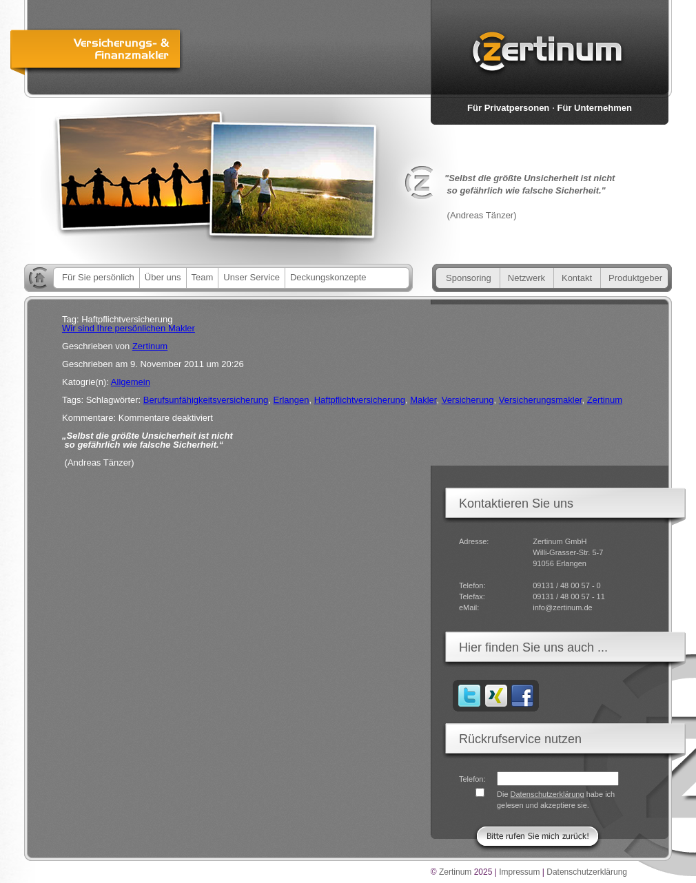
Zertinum (149, 346)
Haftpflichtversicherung (359, 400)
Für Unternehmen (594, 108)
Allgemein (130, 382)
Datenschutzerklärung (547, 794)
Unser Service (251, 277)
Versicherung (468, 400)
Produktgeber (635, 278)
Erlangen (291, 400)
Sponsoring (468, 278)
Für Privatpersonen (508, 108)
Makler (423, 400)
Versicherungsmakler (540, 400)
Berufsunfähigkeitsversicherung (205, 400)
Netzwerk (526, 278)
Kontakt (577, 278)
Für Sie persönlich (98, 277)
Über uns (163, 277)
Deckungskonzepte (328, 277)
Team (203, 277)
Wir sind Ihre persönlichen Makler (128, 328)
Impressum (519, 872)
